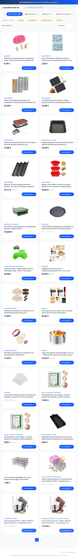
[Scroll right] (74, 14)
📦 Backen (47, 14)
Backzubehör (32, 20)
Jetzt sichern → (54, 2)
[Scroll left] (4, 14)
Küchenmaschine (46, 20)
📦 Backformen (31, 14)
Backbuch (58, 20)
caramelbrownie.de (10, 7)
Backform (20, 20)
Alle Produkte (14, 14)
